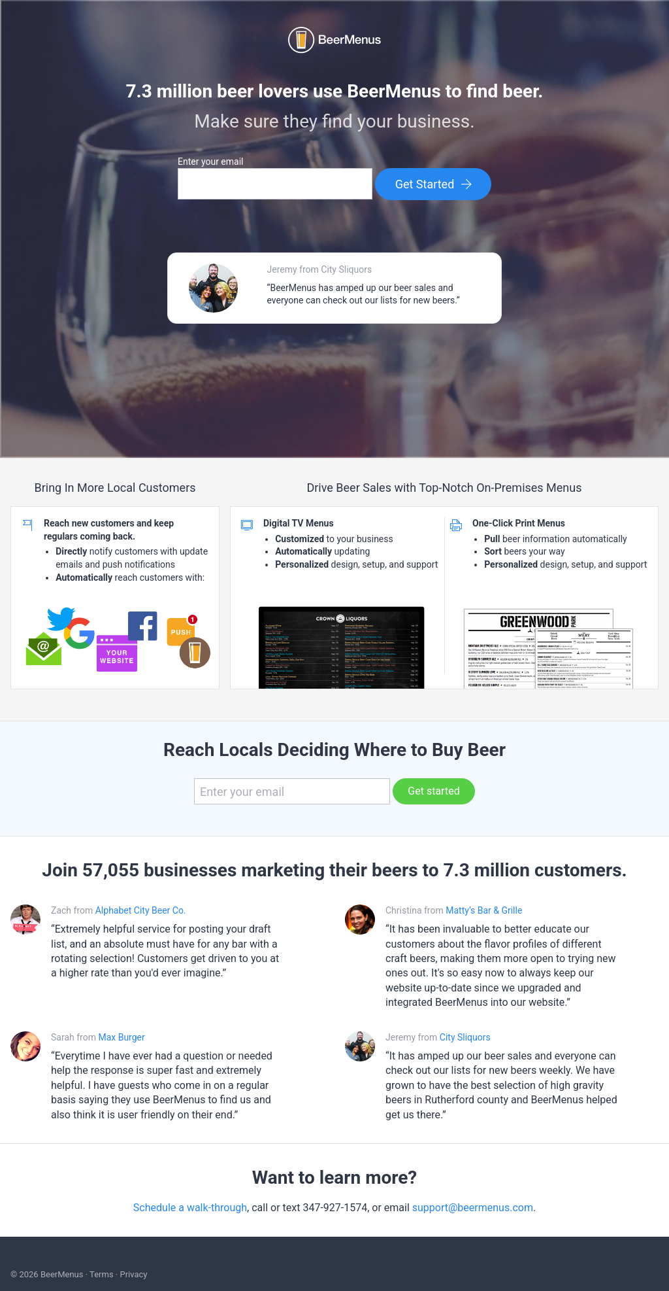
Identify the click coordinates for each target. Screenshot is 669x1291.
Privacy (133, 1274)
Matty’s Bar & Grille (484, 910)
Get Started (434, 184)
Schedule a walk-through (190, 1207)
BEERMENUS (334, 40)
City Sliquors (465, 1037)
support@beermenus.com (472, 1207)
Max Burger (121, 1037)
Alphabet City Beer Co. (140, 910)
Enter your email (210, 161)
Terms (102, 1274)
